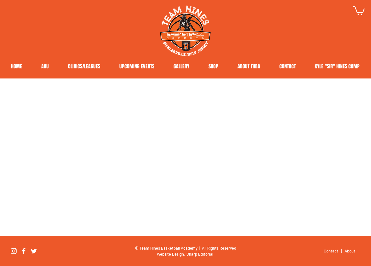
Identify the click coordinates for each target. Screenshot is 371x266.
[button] (359, 10)
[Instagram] (14, 251)
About (350, 250)
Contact (331, 250)
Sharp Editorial (200, 254)
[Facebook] (24, 251)
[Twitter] (34, 251)
